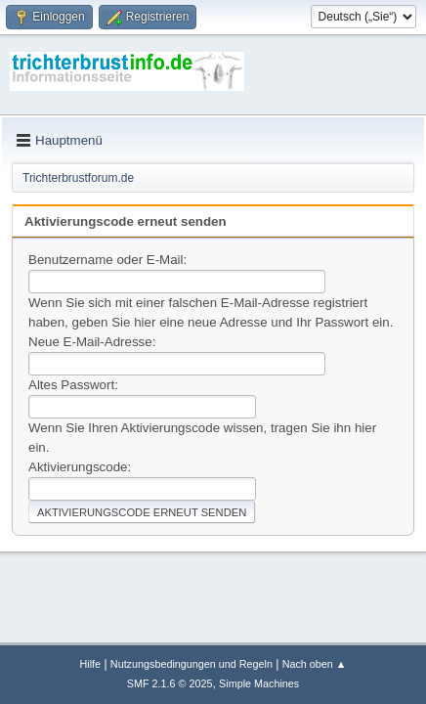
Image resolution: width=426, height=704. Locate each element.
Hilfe (90, 664)
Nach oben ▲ (314, 664)
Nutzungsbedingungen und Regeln (191, 664)
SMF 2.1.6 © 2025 (170, 683)
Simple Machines (259, 683)
